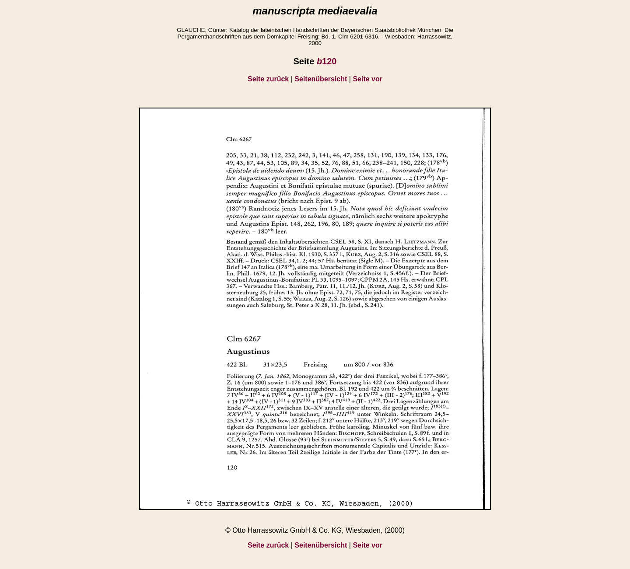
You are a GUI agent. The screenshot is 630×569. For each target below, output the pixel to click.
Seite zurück (268, 79)
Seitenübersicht (320, 79)
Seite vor (367, 79)
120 (327, 61)
